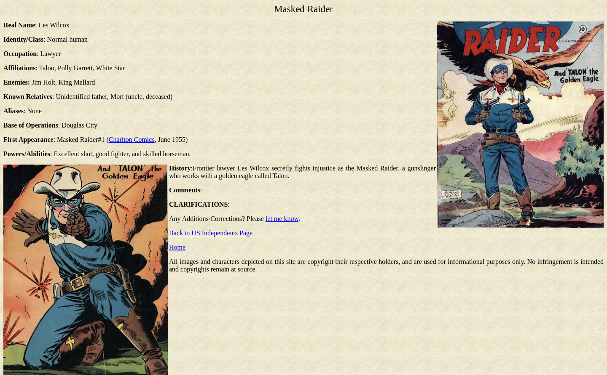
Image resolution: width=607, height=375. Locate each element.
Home (177, 247)
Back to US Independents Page (210, 233)
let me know (282, 218)
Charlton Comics (132, 139)
